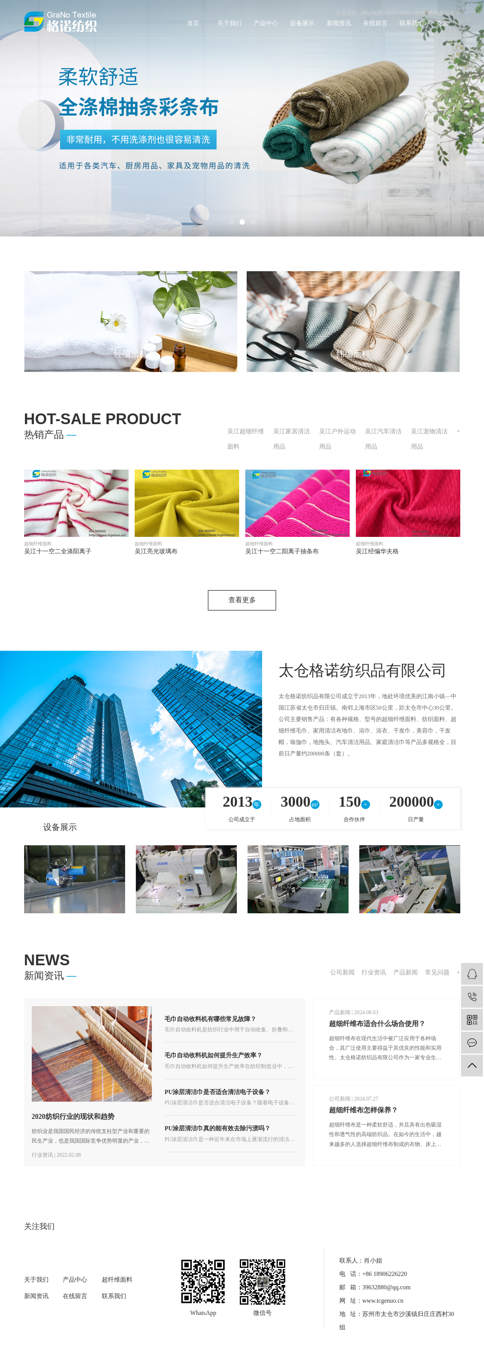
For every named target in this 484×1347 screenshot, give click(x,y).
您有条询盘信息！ (437, 13)
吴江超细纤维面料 (245, 439)
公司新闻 (342, 972)
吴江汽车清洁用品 (383, 439)
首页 (193, 23)
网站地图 (371, 13)
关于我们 (229, 23)
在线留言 (375, 23)
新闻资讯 (339, 23)
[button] (231, 222)
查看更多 (242, 601)
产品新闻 (405, 972)
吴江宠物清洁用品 (429, 439)
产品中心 (266, 23)
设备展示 (302, 23)
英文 (442, 23)
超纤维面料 (117, 1280)
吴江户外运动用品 (337, 439)
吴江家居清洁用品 (291, 439)
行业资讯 (374, 972)
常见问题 (437, 972)
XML (405, 13)
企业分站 (346, 13)
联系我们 (411, 23)
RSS (390, 13)
